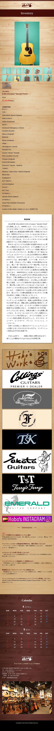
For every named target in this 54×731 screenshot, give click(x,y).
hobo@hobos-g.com (12, 677)
